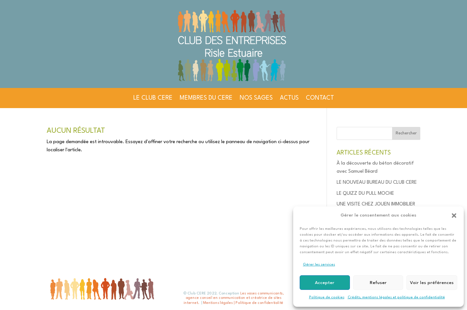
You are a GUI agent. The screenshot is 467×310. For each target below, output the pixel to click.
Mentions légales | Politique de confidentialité (243, 302)
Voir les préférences (432, 282)
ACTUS (289, 98)
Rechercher (406, 133)
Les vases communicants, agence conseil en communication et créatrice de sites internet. (233, 298)
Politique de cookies (326, 297)
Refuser (378, 282)
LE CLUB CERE (153, 98)
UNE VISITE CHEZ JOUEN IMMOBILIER (376, 204)
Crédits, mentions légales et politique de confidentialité (396, 297)
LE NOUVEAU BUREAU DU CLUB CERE (377, 182)
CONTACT (320, 98)
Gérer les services (319, 265)
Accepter (324, 282)
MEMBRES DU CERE (206, 98)
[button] (454, 215)
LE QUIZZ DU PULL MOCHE (365, 193)
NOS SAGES (256, 98)
